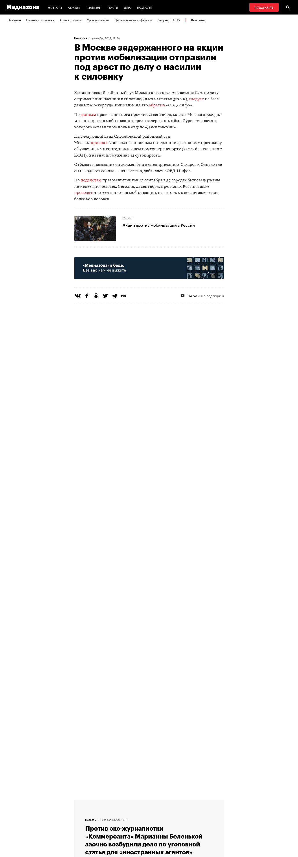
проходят (83, 193)
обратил (157, 105)
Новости (55, 7)
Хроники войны (98, 19)
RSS (135, 801)
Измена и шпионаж (40, 19)
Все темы (198, 20)
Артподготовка (71, 19)
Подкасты (145, 7)
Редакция (82, 801)
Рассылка (137, 810)
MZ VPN (135, 818)
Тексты (112, 7)
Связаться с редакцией (202, 295)
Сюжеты (74, 7)
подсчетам (91, 180)
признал (99, 143)
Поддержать (264, 7)
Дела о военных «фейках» (134, 19)
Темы (79, 826)
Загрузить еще (149, 669)
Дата (127, 7)
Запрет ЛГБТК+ (169, 19)
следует (196, 99)
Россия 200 (138, 826)
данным (88, 115)
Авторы (80, 818)
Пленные (14, 19)
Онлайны (94, 7)
